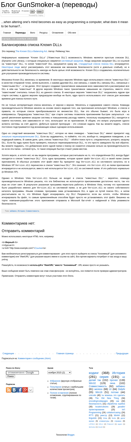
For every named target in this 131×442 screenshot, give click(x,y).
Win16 (98, 392)
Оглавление (57, 33)
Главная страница (65, 353)
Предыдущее (122, 353)
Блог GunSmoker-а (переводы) (49, 4)
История (21, 211)
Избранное (55, 381)
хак (117, 401)
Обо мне (72, 33)
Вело (32, 33)
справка (117, 421)
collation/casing (114, 412)
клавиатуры (104, 421)
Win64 (117, 415)
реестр (103, 415)
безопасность (95, 404)
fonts (114, 418)
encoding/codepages (98, 401)
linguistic (93, 418)
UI (110, 389)
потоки (115, 392)
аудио (120, 424)
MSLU (101, 424)
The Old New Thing (107, 398)
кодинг (94, 373)
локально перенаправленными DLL (20, 136)
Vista (105, 418)
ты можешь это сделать (113, 395)
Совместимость (32, 211)
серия (104, 377)
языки (100, 427)
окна (112, 383)
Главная (7, 33)
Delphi (121, 389)
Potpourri (110, 424)
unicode (92, 395)
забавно (13, 211)
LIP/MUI (92, 424)
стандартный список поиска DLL (96, 64)
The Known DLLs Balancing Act (31, 51)
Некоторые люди (11, 67)
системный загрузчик (72, 61)
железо (98, 389)
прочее (114, 380)
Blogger (70, 435)
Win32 (92, 383)
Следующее (8, 353)
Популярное (56, 387)
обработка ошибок (116, 404)
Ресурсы (43, 33)
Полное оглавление (59, 393)
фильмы (92, 427)
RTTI (91, 415)
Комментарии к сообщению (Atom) (34, 358)
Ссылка (38, 248)
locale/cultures (101, 407)
